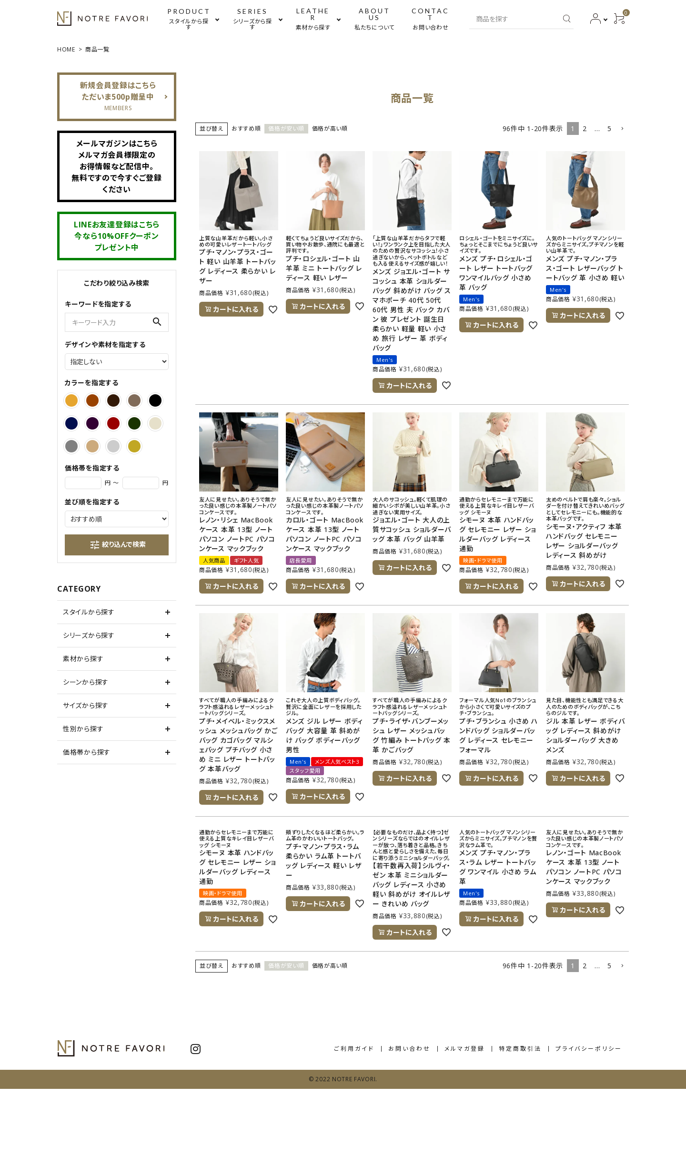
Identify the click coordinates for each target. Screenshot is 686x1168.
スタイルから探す (89, 611)
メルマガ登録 (464, 1049)
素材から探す (83, 658)
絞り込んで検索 (117, 545)
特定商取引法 (520, 1049)
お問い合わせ (409, 1049)
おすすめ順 (246, 128)
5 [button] (609, 128)
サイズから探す (86, 705)
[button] (622, 129)
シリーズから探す (89, 635)
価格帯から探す (87, 752)
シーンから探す (86, 681)
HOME (66, 49)
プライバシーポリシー (588, 1049)
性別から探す (83, 728)
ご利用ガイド (354, 1049)
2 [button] (585, 128)
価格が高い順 (330, 128)
